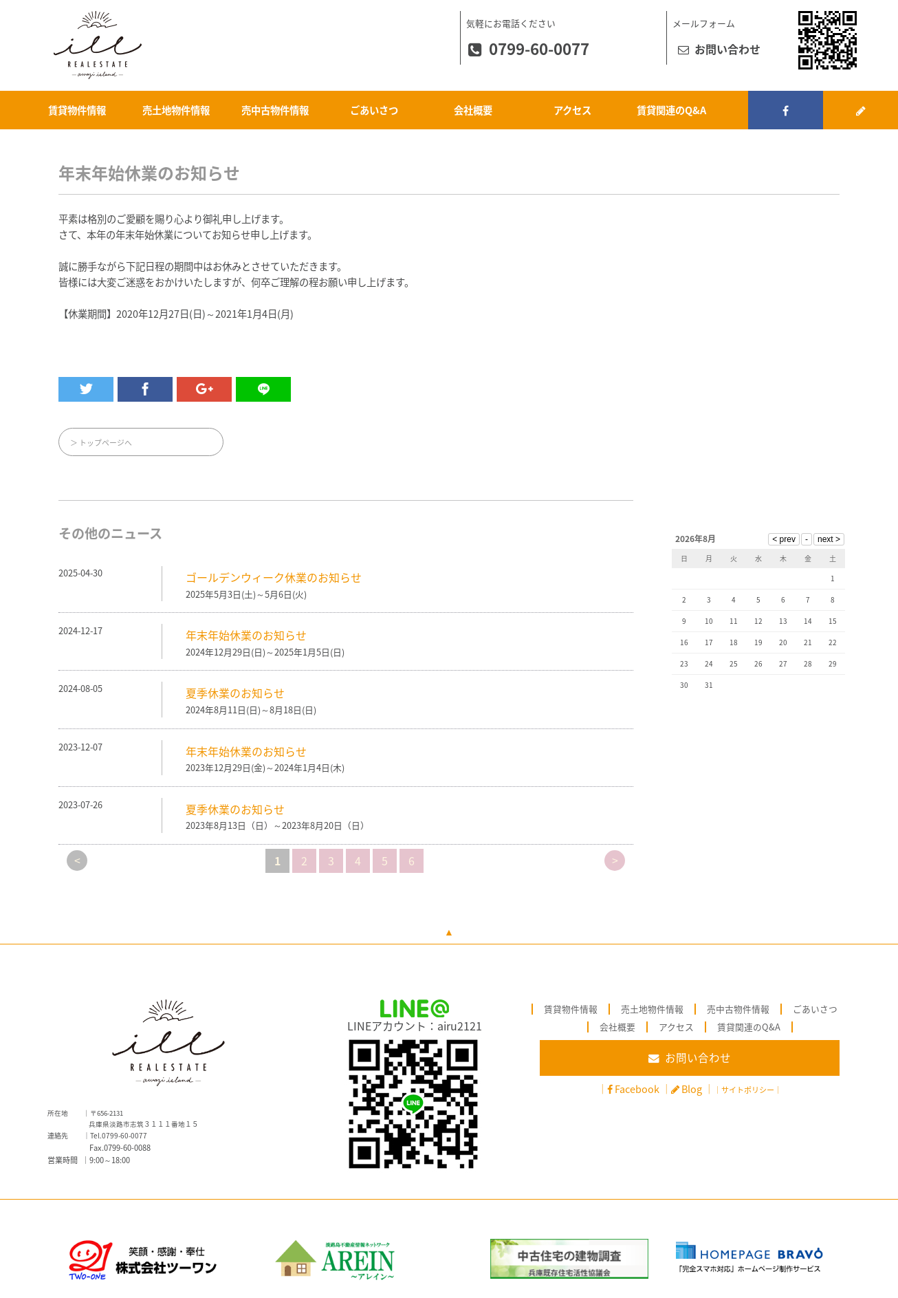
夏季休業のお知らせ (235, 693)
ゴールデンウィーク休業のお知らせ (274, 577)
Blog (691, 1088)
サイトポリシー (747, 1090)
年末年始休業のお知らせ (246, 635)
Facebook (637, 1088)
